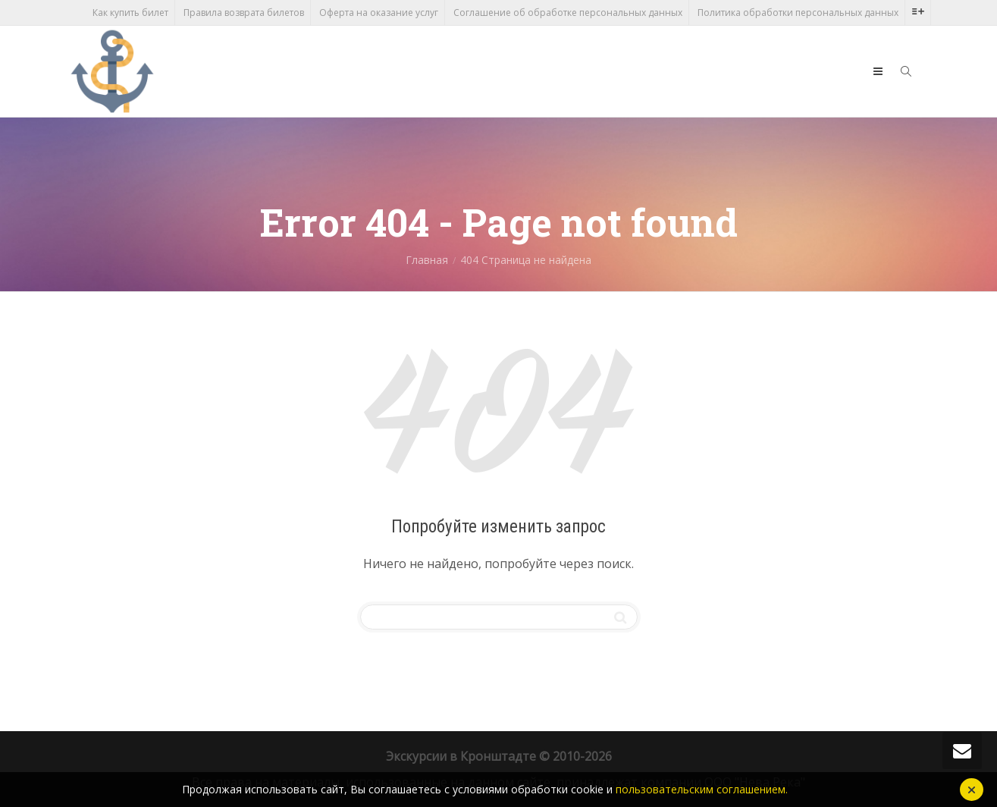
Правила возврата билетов (243, 12)
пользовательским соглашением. (702, 789)
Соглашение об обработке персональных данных (567, 12)
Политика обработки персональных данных (798, 12)
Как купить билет (130, 12)
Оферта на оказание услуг (378, 12)
